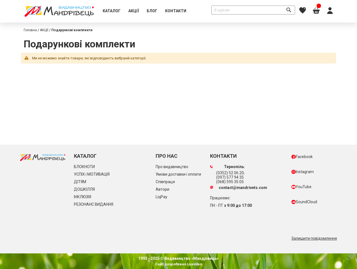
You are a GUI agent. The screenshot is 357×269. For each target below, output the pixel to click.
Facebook (302, 156)
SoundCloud (304, 202)
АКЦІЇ (44, 30)
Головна (30, 30)
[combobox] (253, 10)
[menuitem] (111, 11)
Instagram (302, 171)
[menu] (144, 11)
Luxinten (194, 264)
